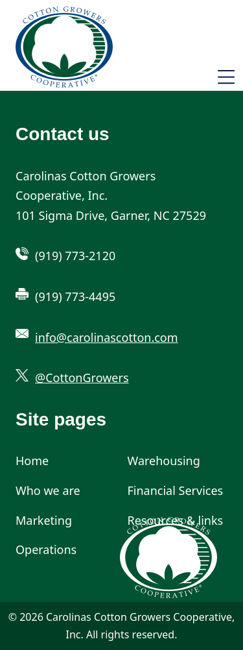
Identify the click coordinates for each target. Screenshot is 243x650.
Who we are (48, 490)
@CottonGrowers (82, 377)
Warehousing (164, 460)
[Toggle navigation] (226, 79)
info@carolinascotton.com (106, 337)
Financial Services (176, 490)
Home (32, 460)
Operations (46, 549)
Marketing (44, 520)
